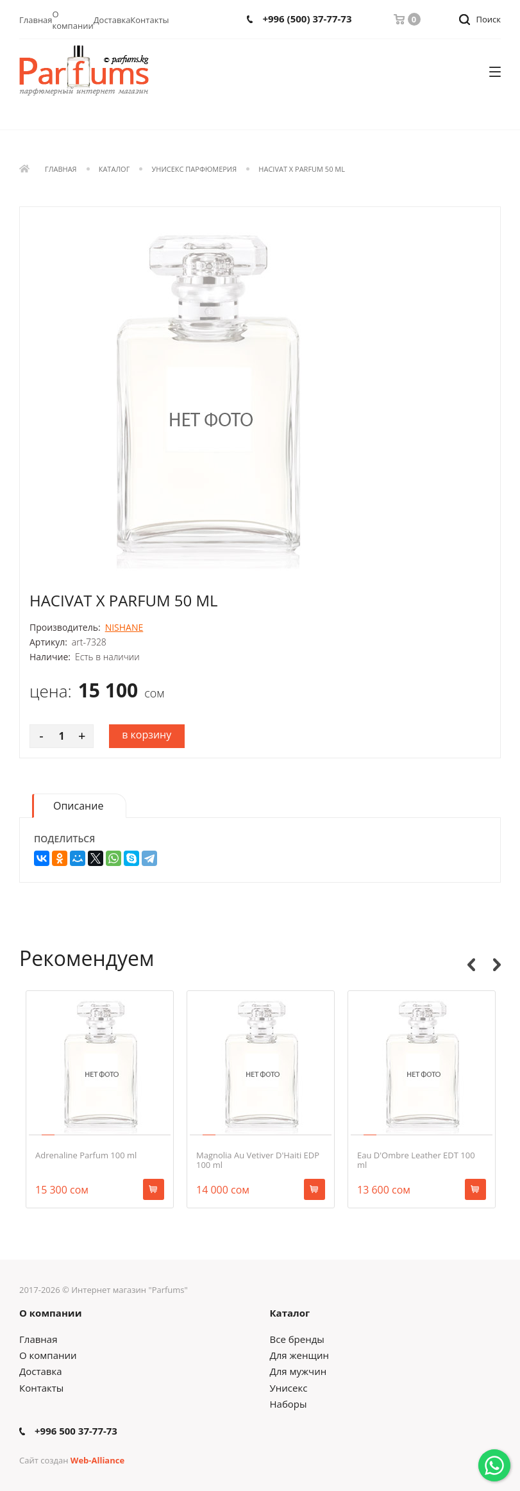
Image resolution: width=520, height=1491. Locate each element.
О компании (73, 19)
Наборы (288, 1403)
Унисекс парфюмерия (194, 169)
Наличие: (50, 657)
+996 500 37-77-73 (76, 1431)
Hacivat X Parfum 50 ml (301, 169)
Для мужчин (298, 1371)
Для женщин (299, 1355)
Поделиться (64, 839)
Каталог (114, 169)
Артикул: (48, 642)
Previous (471, 964)
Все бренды (297, 1339)
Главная (36, 20)
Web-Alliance (97, 1460)
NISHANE (124, 627)
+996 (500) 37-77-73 (306, 18)
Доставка (112, 20)
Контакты (149, 20)
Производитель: (65, 627)
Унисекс (289, 1387)
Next (497, 964)
